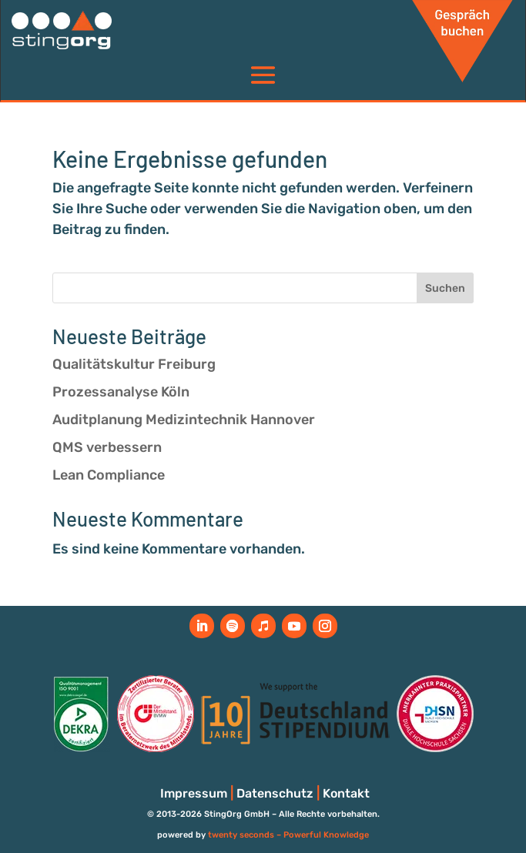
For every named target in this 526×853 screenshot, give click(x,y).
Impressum (193, 793)
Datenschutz (274, 793)
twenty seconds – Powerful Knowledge (288, 835)
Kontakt (346, 793)
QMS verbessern (107, 447)
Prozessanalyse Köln (120, 391)
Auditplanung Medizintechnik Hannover (183, 419)
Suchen (445, 288)
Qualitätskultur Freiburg (134, 364)
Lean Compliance (108, 475)
